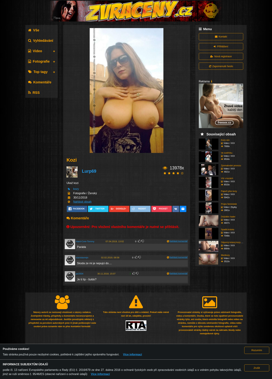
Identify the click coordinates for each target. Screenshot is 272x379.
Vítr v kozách (227, 178)
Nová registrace (221, 56)
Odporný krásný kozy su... (233, 242)
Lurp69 (89, 171)
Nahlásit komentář (178, 241)
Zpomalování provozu (231, 165)
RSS (34, 92)
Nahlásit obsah (82, 201)
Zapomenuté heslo (221, 66)
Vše (33, 30)
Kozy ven (225, 140)
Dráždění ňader (228, 217)
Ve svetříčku (226, 153)
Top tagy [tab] (38, 72)
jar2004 (79, 273)
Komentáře (39, 82)
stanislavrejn (82, 257)
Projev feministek (229, 204)
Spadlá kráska (227, 229)
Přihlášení (221, 46)
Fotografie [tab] (39, 61)
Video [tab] (35, 51)
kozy (76, 189)
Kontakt (221, 36)
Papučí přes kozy (229, 191)
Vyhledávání (40, 40)
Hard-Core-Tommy (85, 241)
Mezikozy (225, 255)
